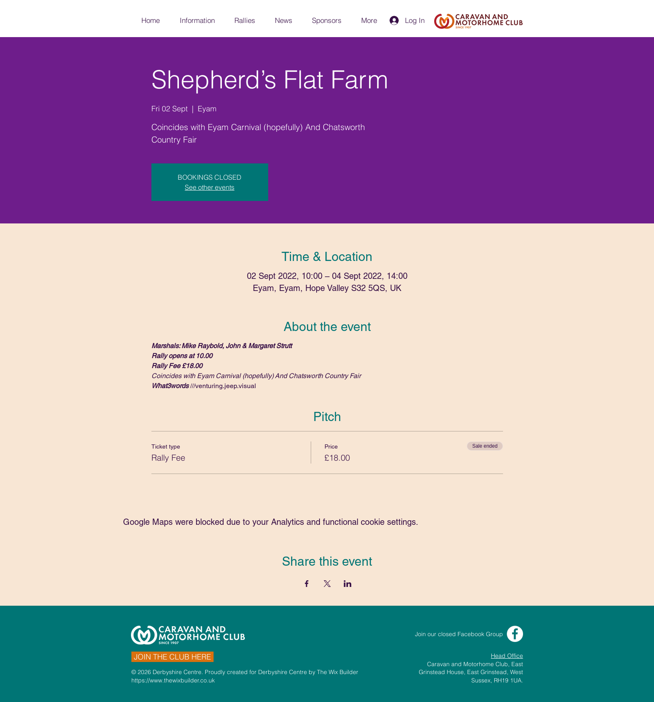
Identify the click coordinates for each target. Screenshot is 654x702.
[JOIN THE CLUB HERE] (172, 657)
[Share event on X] (327, 583)
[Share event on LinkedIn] (348, 583)
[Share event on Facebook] (307, 583)
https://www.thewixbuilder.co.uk (173, 680)
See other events (209, 187)
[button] (196, 20)
